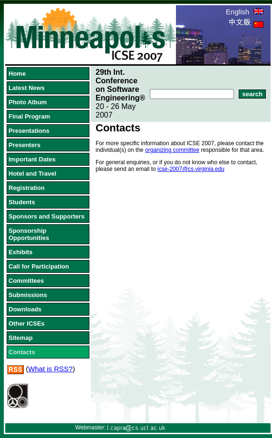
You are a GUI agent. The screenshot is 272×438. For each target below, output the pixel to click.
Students (22, 202)
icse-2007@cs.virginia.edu (190, 169)
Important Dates (32, 159)
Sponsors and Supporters (47, 216)
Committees (26, 280)
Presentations (29, 130)
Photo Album (28, 102)
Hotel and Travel (32, 173)
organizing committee (172, 150)
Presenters (24, 145)
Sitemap (21, 337)
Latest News (27, 87)
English (244, 12)
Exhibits (21, 252)
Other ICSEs (27, 323)
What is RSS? (50, 369)
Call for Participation (39, 266)
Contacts (22, 352)
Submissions (28, 295)
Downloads (25, 309)
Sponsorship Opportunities (29, 234)
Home (17, 73)
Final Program (29, 116)
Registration (27, 187)
